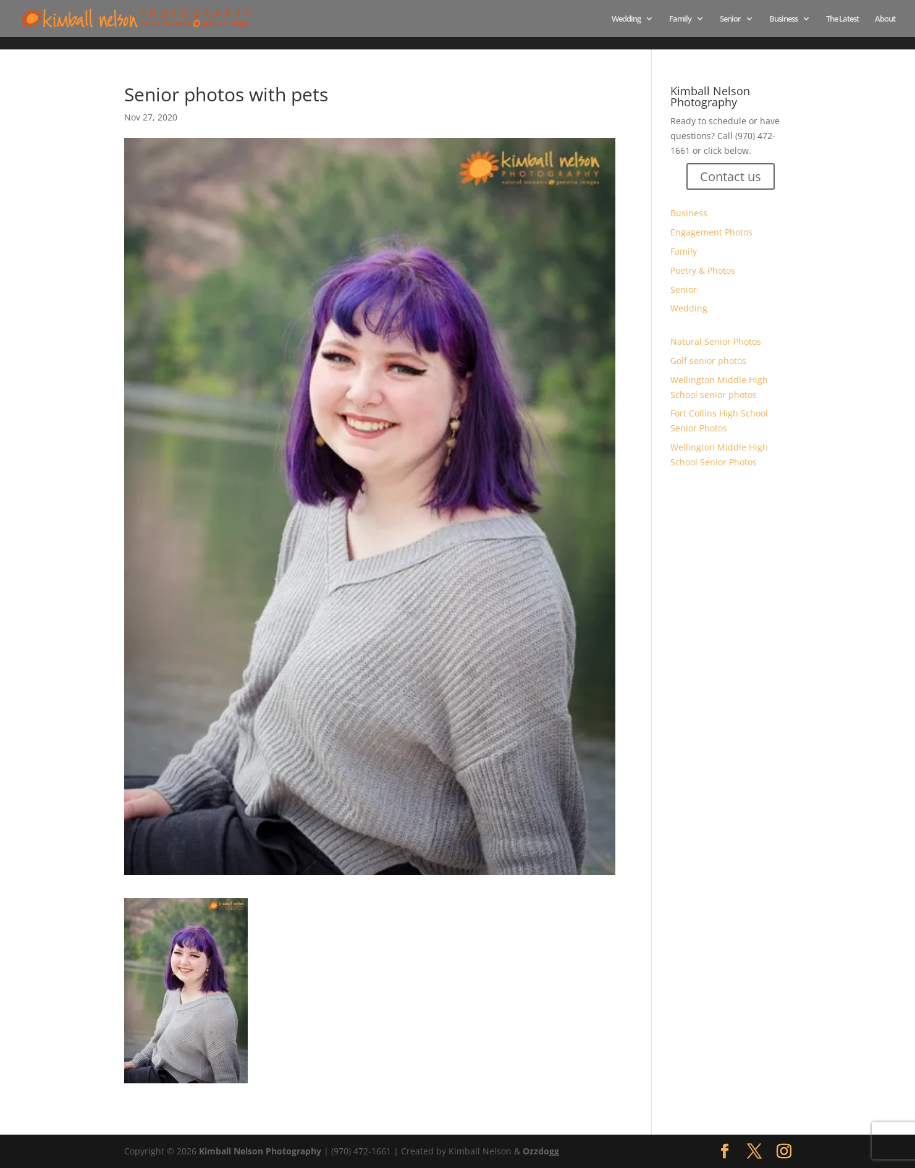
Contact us (730, 176)
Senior (730, 19)
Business (783, 19)
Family (680, 19)
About (885, 19)
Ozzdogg (541, 1151)
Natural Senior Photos (715, 341)
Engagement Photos (711, 232)
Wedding (626, 19)
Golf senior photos (708, 360)
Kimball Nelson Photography (260, 1151)
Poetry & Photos (702, 270)
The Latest (842, 19)
